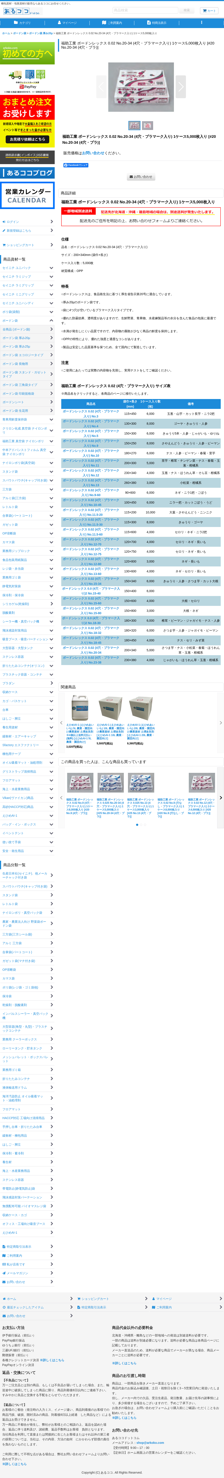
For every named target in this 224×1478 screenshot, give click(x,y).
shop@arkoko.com (150, 1442)
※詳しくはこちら (52, 1360)
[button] (201, 23)
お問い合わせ (93, 153)
